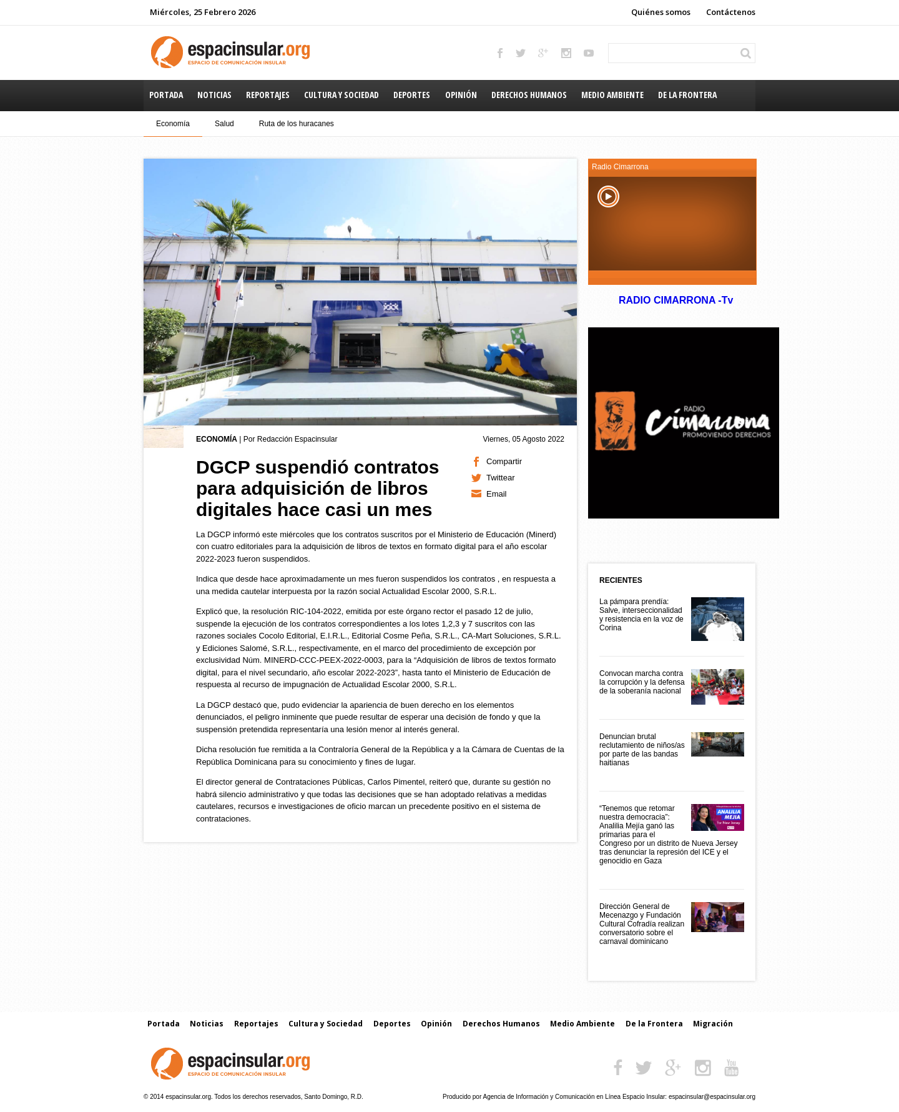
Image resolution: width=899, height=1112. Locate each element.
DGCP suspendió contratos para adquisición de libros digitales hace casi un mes (318, 488)
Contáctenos (730, 11)
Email (496, 494)
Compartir (504, 461)
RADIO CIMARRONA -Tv (675, 300)
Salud (224, 123)
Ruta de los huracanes (296, 123)
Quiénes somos (660, 11)
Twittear (500, 477)
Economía (173, 123)
